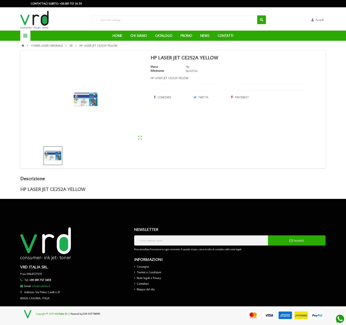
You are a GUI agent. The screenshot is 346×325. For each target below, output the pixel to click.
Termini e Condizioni (149, 272)
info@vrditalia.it (41, 286)
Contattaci (143, 283)
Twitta (201, 97)
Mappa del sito (146, 289)
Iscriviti (296, 240)
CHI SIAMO (138, 35)
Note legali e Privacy (149, 278)
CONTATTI (225, 35)
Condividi (162, 97)
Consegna (143, 266)
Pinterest (240, 97)
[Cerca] (178, 19)
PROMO (186, 35)
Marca (154, 67)
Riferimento (157, 71)
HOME (117, 35)
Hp (187, 67)
